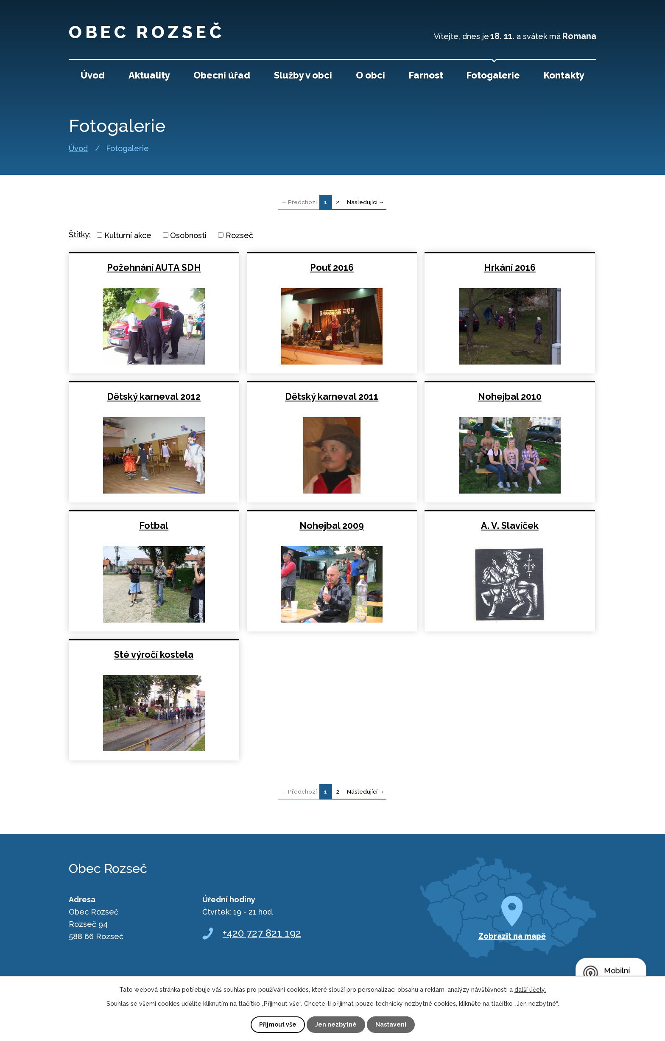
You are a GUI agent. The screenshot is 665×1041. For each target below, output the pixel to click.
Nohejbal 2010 (510, 396)
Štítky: (80, 234)
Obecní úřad (221, 75)
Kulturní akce (127, 234)
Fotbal (153, 525)
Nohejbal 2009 (331, 525)
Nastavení (390, 1024)
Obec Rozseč (149, 32)
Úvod (78, 148)
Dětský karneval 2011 (331, 396)
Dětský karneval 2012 (154, 396)
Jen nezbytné (336, 1024)
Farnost (426, 75)
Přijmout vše (277, 1024)
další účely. (530, 989)
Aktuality (149, 75)
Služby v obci (303, 75)
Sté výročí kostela (153, 654)
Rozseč (239, 234)
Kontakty (564, 75)
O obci (370, 75)
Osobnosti (188, 234)
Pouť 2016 (332, 267)
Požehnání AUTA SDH (154, 267)
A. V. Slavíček (510, 525)
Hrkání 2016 (510, 267)
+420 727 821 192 (262, 933)
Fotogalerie (493, 75)
